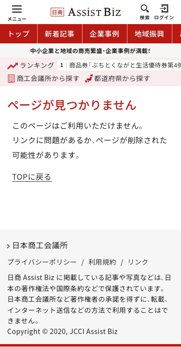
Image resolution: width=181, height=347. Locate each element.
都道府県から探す (118, 78)
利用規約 (102, 262)
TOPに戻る (32, 176)
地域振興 (150, 33)
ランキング (31, 65)
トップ (18, 33)
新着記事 (60, 33)
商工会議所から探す (43, 78)
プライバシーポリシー (42, 262)
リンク (138, 262)
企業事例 (105, 33)
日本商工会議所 (40, 245)
